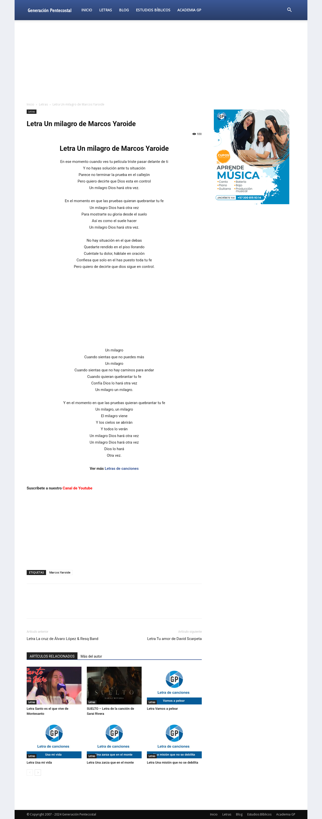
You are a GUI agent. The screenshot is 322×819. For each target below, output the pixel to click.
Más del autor (91, 656)
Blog (124, 10)
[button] (289, 10)
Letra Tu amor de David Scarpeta (174, 638)
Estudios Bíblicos (153, 10)
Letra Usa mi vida (39, 762)
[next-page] (38, 772)
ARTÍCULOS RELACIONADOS (52, 656)
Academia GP (189, 10)
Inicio (86, 10)
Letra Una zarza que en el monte (110, 762)
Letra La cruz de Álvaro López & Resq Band (62, 638)
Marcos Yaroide (59, 572)
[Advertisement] (161, 61)
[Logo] (52, 10)
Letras (105, 10)
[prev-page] (30, 772)
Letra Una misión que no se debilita (172, 762)
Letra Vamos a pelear (162, 708)
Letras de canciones (122, 468)
